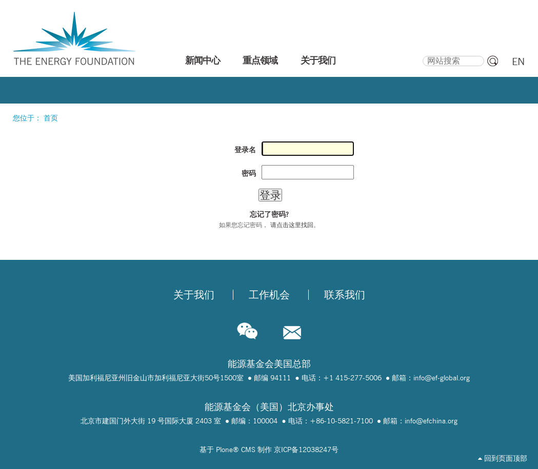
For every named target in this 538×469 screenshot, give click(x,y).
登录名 (245, 149)
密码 (249, 173)
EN (518, 61)
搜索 (422, 54)
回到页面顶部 (502, 458)
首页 (51, 118)
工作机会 (269, 295)
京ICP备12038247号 (306, 449)
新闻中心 (202, 60)
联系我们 (344, 295)
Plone (224, 449)
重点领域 (260, 60)
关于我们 (318, 60)
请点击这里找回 (291, 225)
